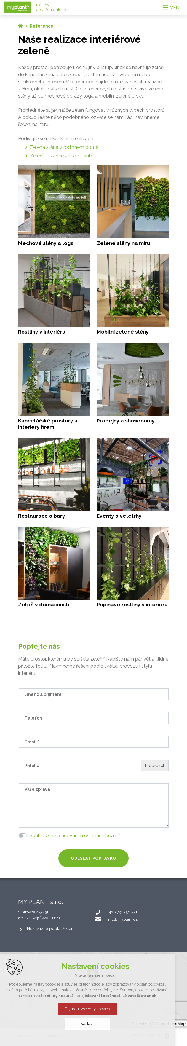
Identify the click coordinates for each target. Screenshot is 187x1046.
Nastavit (94, 1023)
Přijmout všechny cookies (93, 1009)
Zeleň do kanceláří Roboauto (62, 156)
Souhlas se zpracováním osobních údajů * (74, 835)
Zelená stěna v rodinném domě (64, 147)
